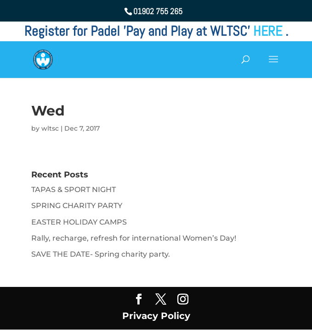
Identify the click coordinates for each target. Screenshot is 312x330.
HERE (269, 31)
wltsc (50, 128)
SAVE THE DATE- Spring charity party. (100, 254)
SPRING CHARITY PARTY (76, 205)
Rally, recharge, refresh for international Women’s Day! (133, 238)
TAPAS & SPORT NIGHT (73, 189)
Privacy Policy (156, 315)
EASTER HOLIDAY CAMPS (79, 222)
